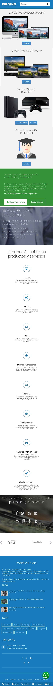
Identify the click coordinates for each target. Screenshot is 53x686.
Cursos (30, 679)
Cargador (42, 629)
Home (6, 679)
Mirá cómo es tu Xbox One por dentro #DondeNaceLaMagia (26, 599)
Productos (13, 679)
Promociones (37, 684)
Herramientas (7, 632)
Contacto (25, 684)
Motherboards (8, 629)
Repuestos (6, 625)
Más (47, 684)
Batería (33, 629)
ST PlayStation (22, 123)
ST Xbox (33, 123)
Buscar (5, 684)
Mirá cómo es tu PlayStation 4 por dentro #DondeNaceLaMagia (27, 591)
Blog (5, 585)
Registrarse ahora (16, 202)
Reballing (25, 625)
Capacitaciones (21, 629)
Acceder (15, 684)
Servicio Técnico (38, 625)
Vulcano (9, 4)
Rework (16, 625)
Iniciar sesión (37, 202)
